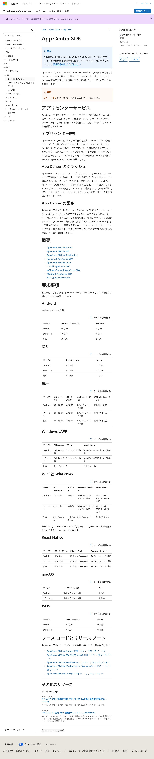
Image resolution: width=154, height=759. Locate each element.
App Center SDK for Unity (59, 262)
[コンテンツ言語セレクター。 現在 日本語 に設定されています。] (8, 744)
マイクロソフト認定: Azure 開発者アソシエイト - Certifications (68, 713)
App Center (67, 29)
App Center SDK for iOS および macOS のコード (70, 654)
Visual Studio (54, 29)
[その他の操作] (109, 30)
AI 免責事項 (8, 751)
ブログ (37, 751)
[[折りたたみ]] (32, 29)
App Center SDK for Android (60, 247)
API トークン (50, 98)
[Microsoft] (5, 3)
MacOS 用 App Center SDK (59, 273)
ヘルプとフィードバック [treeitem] (15, 48)
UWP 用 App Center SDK (58, 266)
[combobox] (19, 35)
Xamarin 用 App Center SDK (60, 258)
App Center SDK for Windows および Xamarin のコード (73, 666)
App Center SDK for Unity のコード (63, 673)
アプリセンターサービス (130, 34)
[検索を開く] (137, 3)
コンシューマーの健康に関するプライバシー (88, 751)
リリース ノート (95, 651)
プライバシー (58, 751)
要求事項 (124, 41)
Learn (44, 29)
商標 (125, 751)
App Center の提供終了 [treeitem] (15, 44)
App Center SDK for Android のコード (64, 651)
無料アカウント (142, 11)
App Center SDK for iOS (58, 251)
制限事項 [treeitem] (11, 113)
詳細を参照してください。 (66, 64)
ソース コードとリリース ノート (134, 45)
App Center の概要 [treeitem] (13, 40)
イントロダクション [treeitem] (16, 79)
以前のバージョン (23, 751)
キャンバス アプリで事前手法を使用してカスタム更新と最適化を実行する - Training (74, 700)
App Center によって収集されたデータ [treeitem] (21, 84)
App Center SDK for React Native (62, 255)
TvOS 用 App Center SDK (58, 277)
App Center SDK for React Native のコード (67, 662)
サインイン (146, 3)
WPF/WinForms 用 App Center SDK (63, 270)
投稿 (47, 751)
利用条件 (116, 751)
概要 (122, 38)
